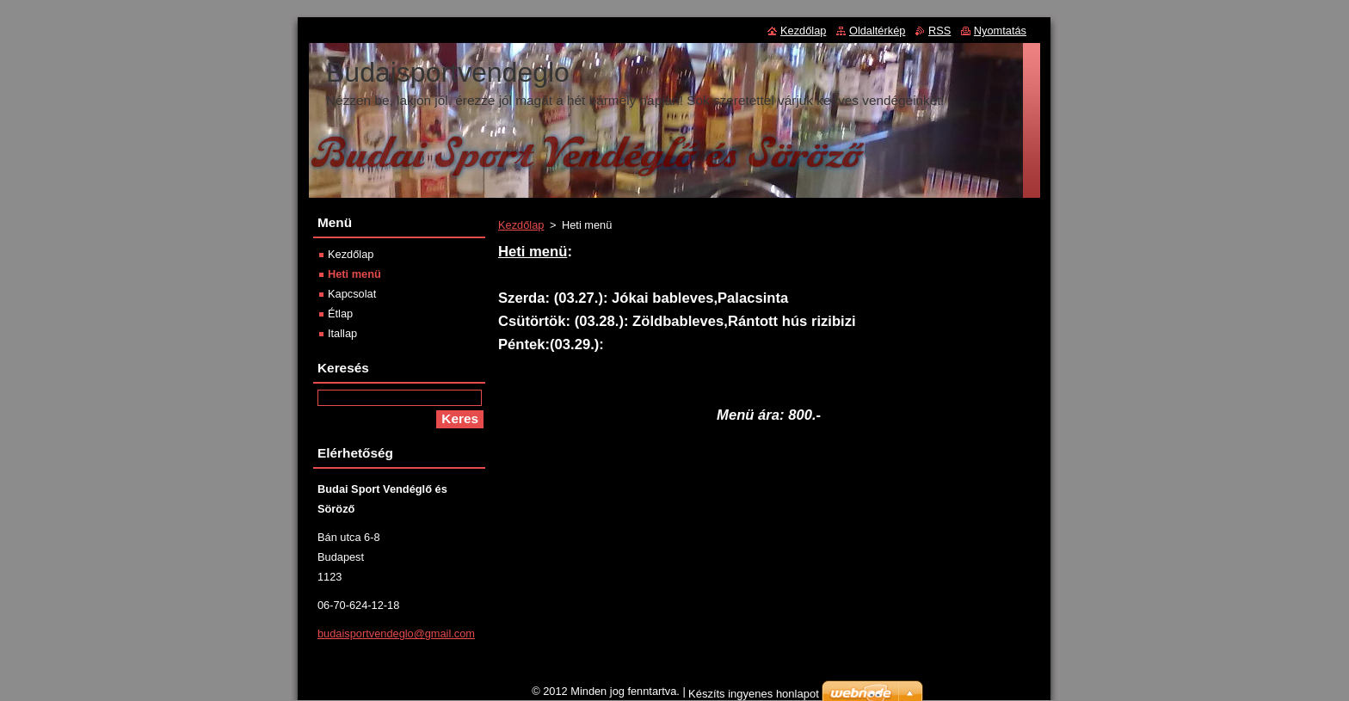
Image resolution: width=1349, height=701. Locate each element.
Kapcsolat (352, 293)
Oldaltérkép (877, 30)
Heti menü (354, 273)
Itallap (342, 333)
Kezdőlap (521, 224)
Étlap (340, 313)
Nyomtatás (1000, 30)
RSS (939, 30)
